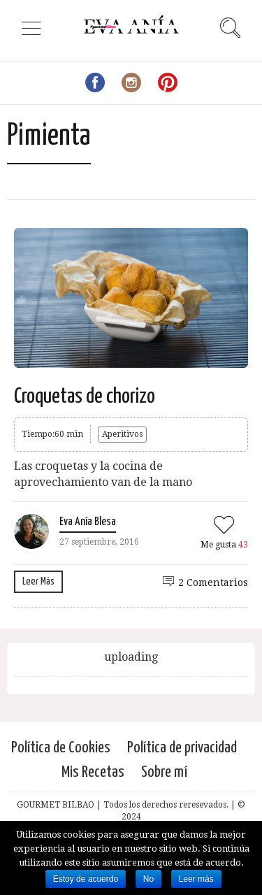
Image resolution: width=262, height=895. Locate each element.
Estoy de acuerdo (85, 879)
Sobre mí (164, 772)
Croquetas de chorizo (84, 396)
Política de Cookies (60, 748)
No (148, 879)
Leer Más (38, 581)
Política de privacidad (182, 748)
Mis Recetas (92, 772)
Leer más (196, 879)
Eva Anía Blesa (87, 522)
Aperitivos (122, 434)
